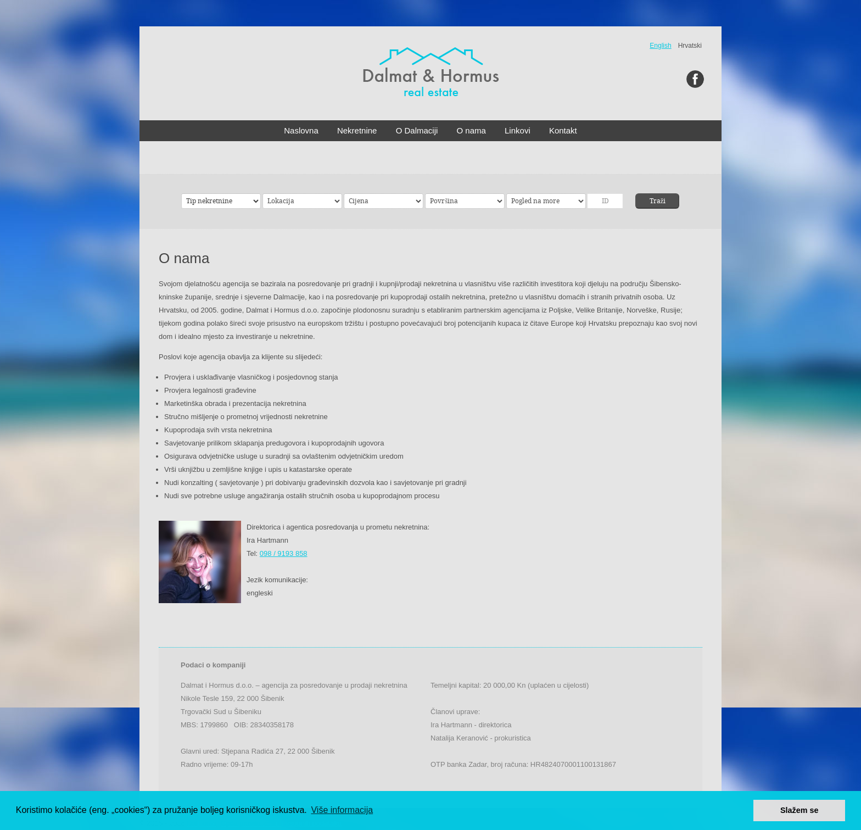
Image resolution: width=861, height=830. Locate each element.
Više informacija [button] (342, 810)
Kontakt (563, 130)
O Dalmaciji (417, 130)
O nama (471, 130)
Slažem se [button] (799, 810)
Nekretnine (357, 130)
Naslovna (301, 130)
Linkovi (517, 130)
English (660, 45)
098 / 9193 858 (284, 553)
